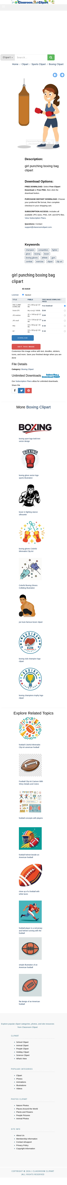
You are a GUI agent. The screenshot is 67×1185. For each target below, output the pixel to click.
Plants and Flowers (24, 1112)
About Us (20, 1135)
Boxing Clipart (56, 64)
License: (15, 295)
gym (53, 258)
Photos (19, 1079)
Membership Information (26, 1139)
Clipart (25, 64)
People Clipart (22, 1049)
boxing (37, 254)
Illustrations (21, 1085)
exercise (39, 261)
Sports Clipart (38, 64)
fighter (55, 250)
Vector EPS (16, 310)
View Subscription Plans (35, 218)
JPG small (16, 321)
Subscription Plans (24, 381)
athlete (45, 258)
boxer (46, 254)
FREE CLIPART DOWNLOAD (17, 306)
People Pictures (23, 1115)
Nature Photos (22, 1105)
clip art (59, 261)
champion (30, 250)
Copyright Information (25, 1148)
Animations (21, 1082)
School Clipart (22, 1042)
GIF (14, 331)
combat (29, 261)
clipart (50, 261)
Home (15, 64)
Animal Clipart (22, 1045)
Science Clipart (22, 1055)
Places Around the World (27, 1109)
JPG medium (17, 315)
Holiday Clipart (22, 1052)
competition (43, 250)
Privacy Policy (22, 1145)
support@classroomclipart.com (38, 227)
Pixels (30, 300)
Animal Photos (22, 1118)
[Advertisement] (33, 31)
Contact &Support (24, 1142)
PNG (14, 326)
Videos (19, 1088)
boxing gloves (32, 258)
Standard (28, 295)
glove (28, 254)
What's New (21, 1058)
